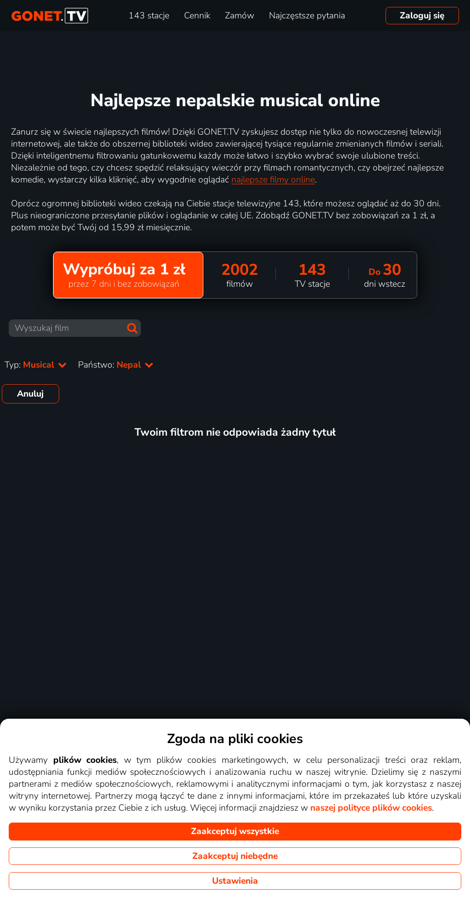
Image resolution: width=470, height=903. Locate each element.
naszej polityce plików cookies (371, 808)
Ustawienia (235, 881)
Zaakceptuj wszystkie (235, 831)
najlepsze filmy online (273, 180)
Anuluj (30, 394)
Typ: (36, 365)
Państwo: (116, 365)
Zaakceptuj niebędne (235, 856)
